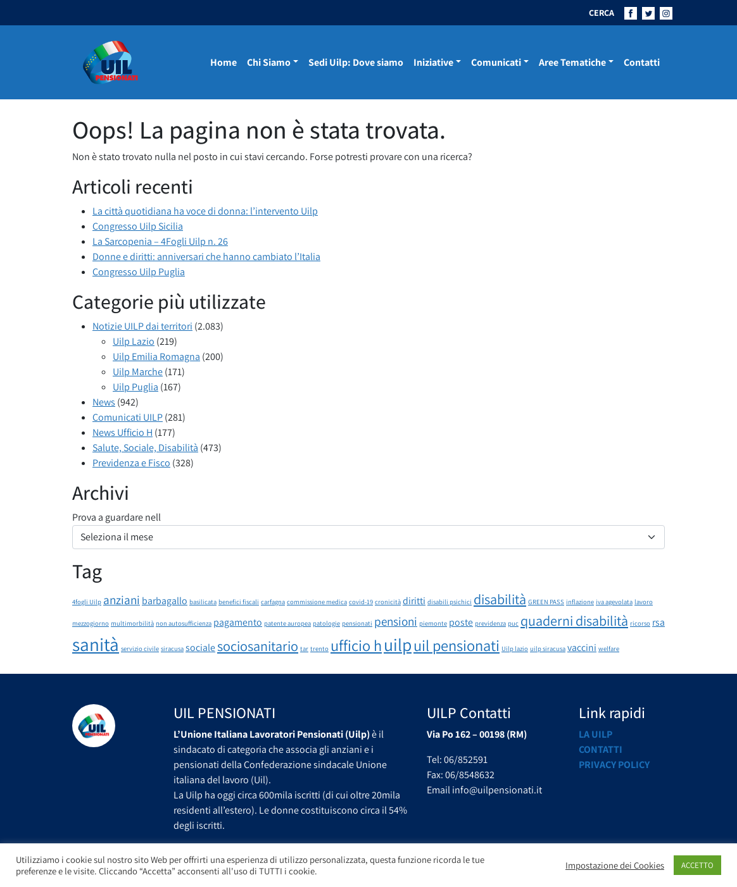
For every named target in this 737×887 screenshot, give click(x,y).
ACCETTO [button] (697, 865)
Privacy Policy (614, 764)
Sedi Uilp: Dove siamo (355, 62)
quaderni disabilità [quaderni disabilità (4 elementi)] (574, 620)
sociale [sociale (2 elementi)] (200, 647)
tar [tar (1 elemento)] (304, 648)
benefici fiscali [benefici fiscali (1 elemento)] (238, 601)
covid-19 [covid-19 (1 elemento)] (361, 601)
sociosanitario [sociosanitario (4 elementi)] (257, 645)
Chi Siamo (269, 62)
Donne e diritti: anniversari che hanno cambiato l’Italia (206, 256)
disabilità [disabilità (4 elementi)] (500, 599)
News (103, 402)
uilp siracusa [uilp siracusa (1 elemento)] (547, 648)
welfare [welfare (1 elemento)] (608, 648)
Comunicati (496, 62)
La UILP (595, 734)
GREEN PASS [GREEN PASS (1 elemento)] (546, 601)
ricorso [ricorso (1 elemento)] (640, 623)
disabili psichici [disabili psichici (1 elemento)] (449, 601)
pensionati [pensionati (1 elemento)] (357, 623)
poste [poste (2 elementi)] (461, 622)
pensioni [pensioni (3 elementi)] (395, 621)
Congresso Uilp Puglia (138, 271)
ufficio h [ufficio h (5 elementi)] (356, 645)
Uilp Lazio (133, 341)
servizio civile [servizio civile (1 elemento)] (140, 648)
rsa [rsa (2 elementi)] (658, 622)
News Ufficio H (122, 432)
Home (223, 62)
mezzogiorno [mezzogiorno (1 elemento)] (90, 623)
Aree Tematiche (572, 62)
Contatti (642, 62)
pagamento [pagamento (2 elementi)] (237, 622)
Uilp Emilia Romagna (156, 356)
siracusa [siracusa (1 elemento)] (172, 648)
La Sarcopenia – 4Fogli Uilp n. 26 (160, 241)
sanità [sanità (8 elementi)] (95, 644)
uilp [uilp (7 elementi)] (398, 644)
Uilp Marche (138, 371)
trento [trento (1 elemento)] (319, 648)
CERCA (601, 12)
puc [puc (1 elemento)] (513, 623)
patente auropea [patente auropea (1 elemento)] (287, 623)
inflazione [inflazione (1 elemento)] (580, 601)
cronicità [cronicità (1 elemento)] (388, 601)
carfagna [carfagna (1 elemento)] (273, 601)
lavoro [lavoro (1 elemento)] (643, 601)
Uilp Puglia (135, 387)
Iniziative (433, 62)
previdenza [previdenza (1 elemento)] (490, 623)
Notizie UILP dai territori (142, 326)
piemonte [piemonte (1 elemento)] (433, 623)
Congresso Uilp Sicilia (137, 226)
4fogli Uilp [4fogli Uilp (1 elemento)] (86, 601)
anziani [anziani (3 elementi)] (121, 600)
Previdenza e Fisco (131, 462)
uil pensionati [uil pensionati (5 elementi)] (456, 645)
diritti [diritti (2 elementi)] (414, 600)
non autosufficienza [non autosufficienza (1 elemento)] (183, 623)
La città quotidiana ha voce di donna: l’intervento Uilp (205, 211)
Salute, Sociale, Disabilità (145, 447)
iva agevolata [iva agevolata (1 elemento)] (614, 601)
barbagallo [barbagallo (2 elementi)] (164, 600)
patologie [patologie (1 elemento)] (326, 623)
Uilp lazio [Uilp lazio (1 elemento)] (514, 648)
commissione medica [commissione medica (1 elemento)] (317, 601)
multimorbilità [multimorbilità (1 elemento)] (132, 623)
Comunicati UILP (127, 417)
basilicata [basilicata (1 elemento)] (203, 601)
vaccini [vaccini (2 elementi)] (581, 647)
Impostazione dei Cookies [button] (614, 865)
